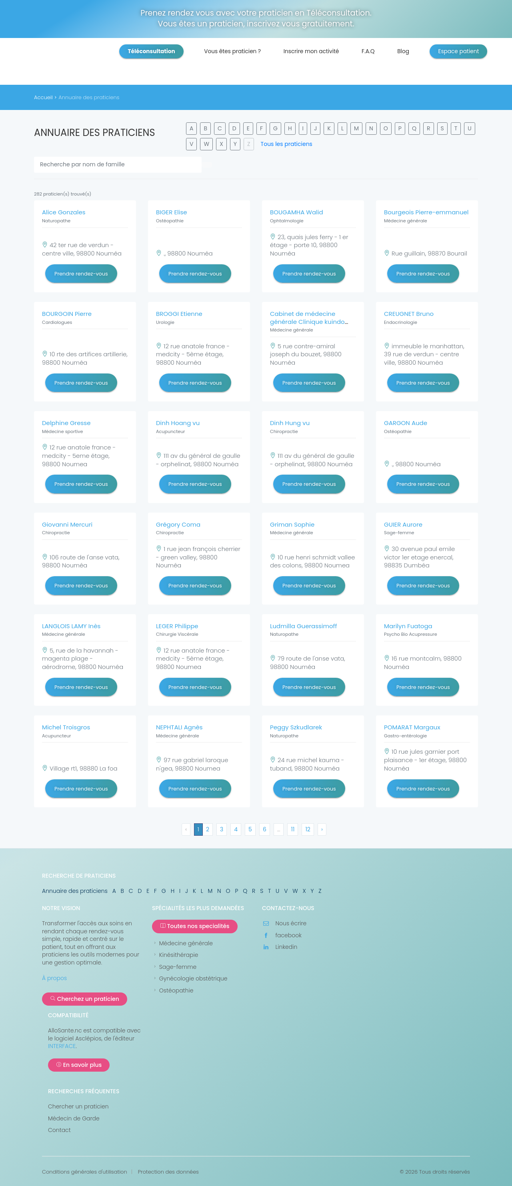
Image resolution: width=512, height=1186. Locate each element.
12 (307, 829)
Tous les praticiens (286, 144)
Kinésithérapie (175, 955)
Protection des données (168, 1172)
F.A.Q (368, 51)
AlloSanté (85, 64)
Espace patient (458, 51)
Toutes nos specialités (195, 926)
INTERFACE (62, 1046)
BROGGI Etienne (179, 313)
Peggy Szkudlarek (296, 727)
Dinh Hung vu (290, 423)
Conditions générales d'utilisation (84, 1172)
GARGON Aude (405, 423)
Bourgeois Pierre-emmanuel (426, 212)
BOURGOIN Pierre (67, 313)
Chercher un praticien (78, 1106)
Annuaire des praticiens (75, 891)
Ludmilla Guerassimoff (303, 626)
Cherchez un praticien (84, 999)
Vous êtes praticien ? (232, 51)
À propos (54, 978)
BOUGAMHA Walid (296, 212)
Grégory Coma (178, 524)
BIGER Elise (171, 212)
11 (292, 829)
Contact (59, 1130)
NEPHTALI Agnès (179, 727)
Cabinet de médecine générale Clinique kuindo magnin (307, 321)
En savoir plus (79, 1065)
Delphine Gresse (66, 423)
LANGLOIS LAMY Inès (71, 626)
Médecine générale (182, 943)
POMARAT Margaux (412, 727)
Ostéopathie (172, 990)
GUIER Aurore (403, 524)
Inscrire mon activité (311, 51)
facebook (282, 935)
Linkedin (279, 947)
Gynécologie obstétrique (190, 978)
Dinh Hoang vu (178, 423)
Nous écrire (284, 923)
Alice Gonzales (64, 212)
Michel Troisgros (66, 727)
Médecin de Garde (74, 1118)
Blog (403, 51)
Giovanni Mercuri (67, 524)
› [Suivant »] (322, 829)
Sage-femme (174, 967)
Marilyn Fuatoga (408, 626)
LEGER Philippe (177, 626)
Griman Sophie (292, 524)
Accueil (43, 97)
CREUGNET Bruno (409, 313)
